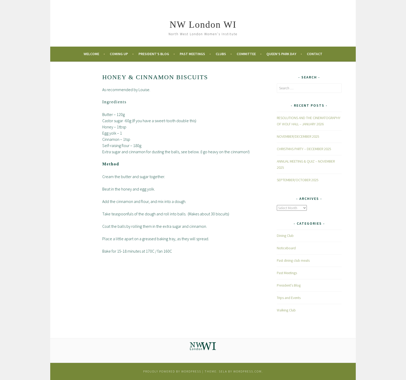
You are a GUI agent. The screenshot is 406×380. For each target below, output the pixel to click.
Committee (246, 54)
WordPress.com (247, 371)
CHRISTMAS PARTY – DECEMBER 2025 (304, 149)
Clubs (221, 54)
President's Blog (289, 285)
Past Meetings (192, 54)
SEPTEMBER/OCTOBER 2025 (297, 180)
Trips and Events (289, 297)
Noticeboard (286, 248)
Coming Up (119, 54)
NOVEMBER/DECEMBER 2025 (298, 136)
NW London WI (203, 24)
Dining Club (285, 235)
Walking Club (286, 310)
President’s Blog (154, 54)
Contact (314, 54)
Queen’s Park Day (281, 54)
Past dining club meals (293, 260)
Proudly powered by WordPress (172, 371)
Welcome (91, 54)
